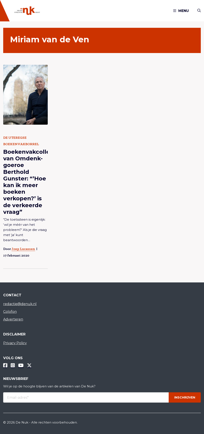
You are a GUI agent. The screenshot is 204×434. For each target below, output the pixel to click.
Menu (181, 11)
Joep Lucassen (23, 249)
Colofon (10, 312)
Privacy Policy (15, 343)
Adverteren (13, 319)
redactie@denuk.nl (20, 304)
